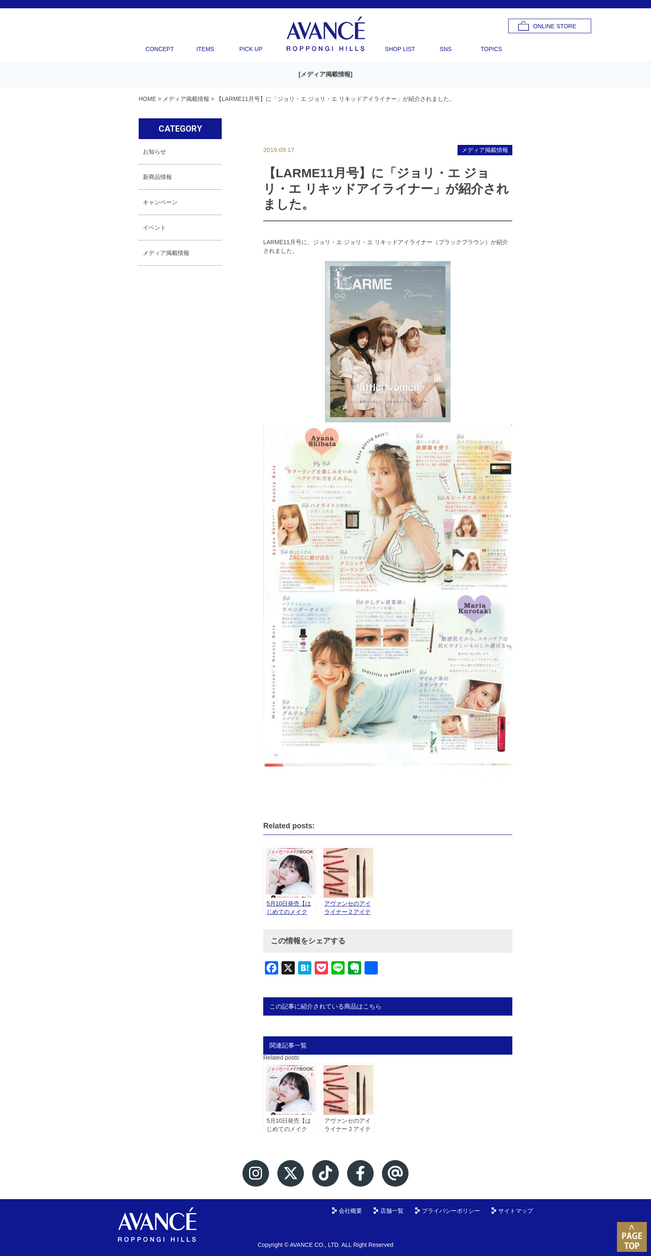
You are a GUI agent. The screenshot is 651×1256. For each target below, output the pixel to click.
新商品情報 (157, 177)
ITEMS (205, 49)
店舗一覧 (392, 1210)
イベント (154, 227)
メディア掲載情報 (325, 74)
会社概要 (350, 1210)
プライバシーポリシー (451, 1210)
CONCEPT (159, 49)
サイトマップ (515, 1210)
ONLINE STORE (554, 26)
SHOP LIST (400, 49)
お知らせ (154, 151)
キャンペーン (160, 202)
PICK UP (250, 49)
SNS (446, 49)
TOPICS (491, 49)
